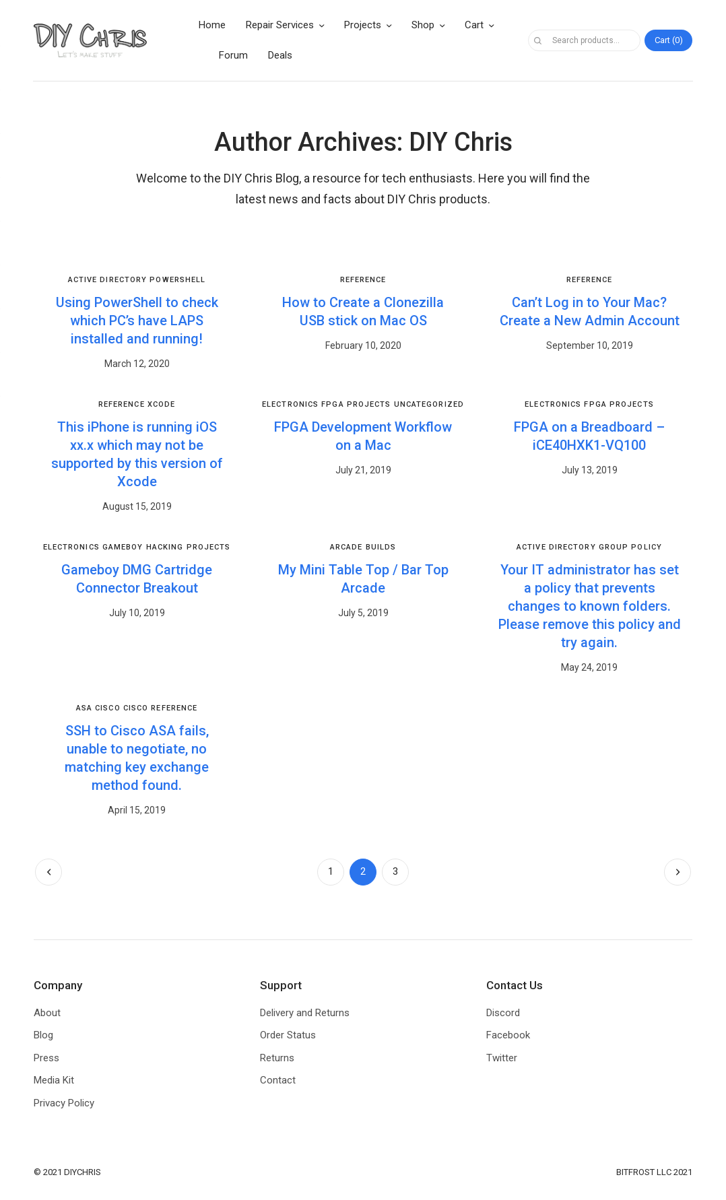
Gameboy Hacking (143, 547)
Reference (363, 279)
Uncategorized (429, 404)
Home (212, 25)
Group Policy (630, 547)
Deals (280, 55)
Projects (362, 25)
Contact (278, 1080)
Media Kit (54, 1080)
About (47, 1013)
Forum (233, 55)
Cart (474, 25)
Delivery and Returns (305, 1013)
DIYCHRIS (82, 1172)
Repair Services (280, 25)
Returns (277, 1058)
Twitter (501, 1058)
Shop (422, 25)
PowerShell (177, 279)
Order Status (288, 1035)
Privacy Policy (64, 1103)
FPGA (332, 404)
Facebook (508, 1035)
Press (46, 1058)
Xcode (161, 404)
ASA (84, 708)
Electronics (290, 404)
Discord (503, 1013)
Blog (43, 1035)
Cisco (108, 708)
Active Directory (107, 279)
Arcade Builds (363, 547)
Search (538, 40)
